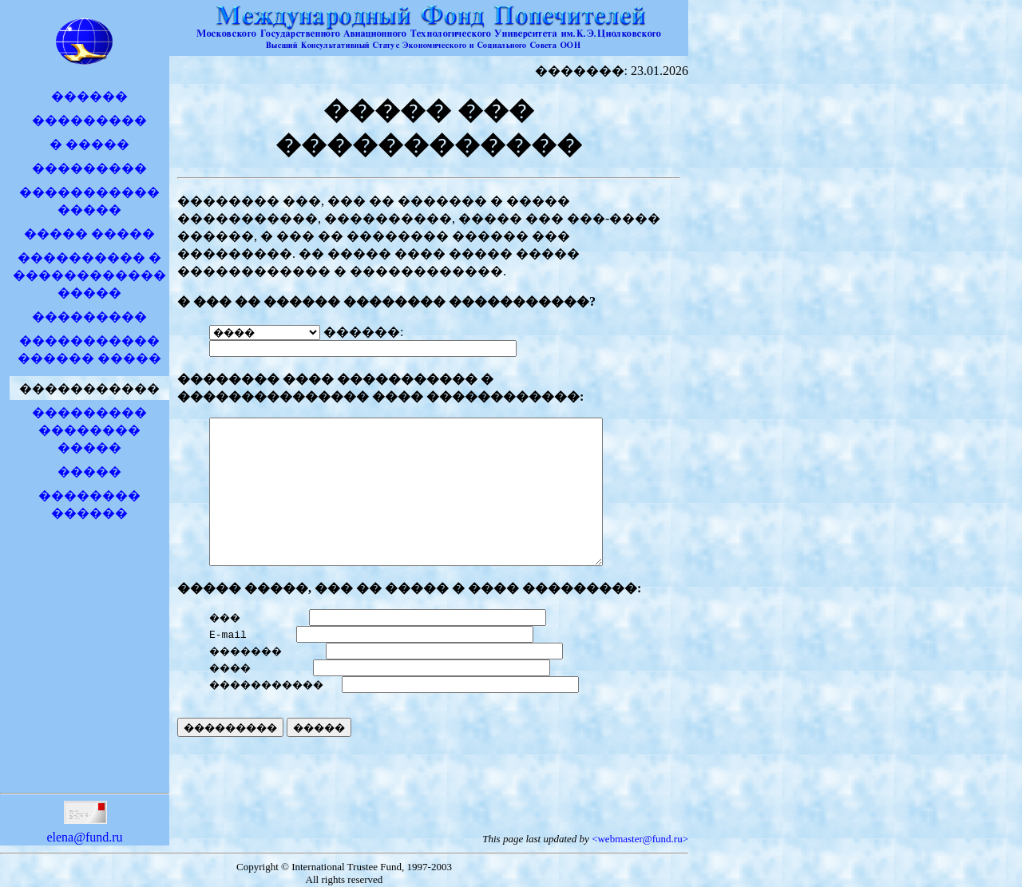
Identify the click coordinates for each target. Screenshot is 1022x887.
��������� (89, 120)
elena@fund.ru (84, 832)
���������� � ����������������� (89, 275)
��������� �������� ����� (89, 430)
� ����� (89, 144)
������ (89, 96)
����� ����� (89, 233)
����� (89, 471)
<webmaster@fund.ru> (640, 840)
